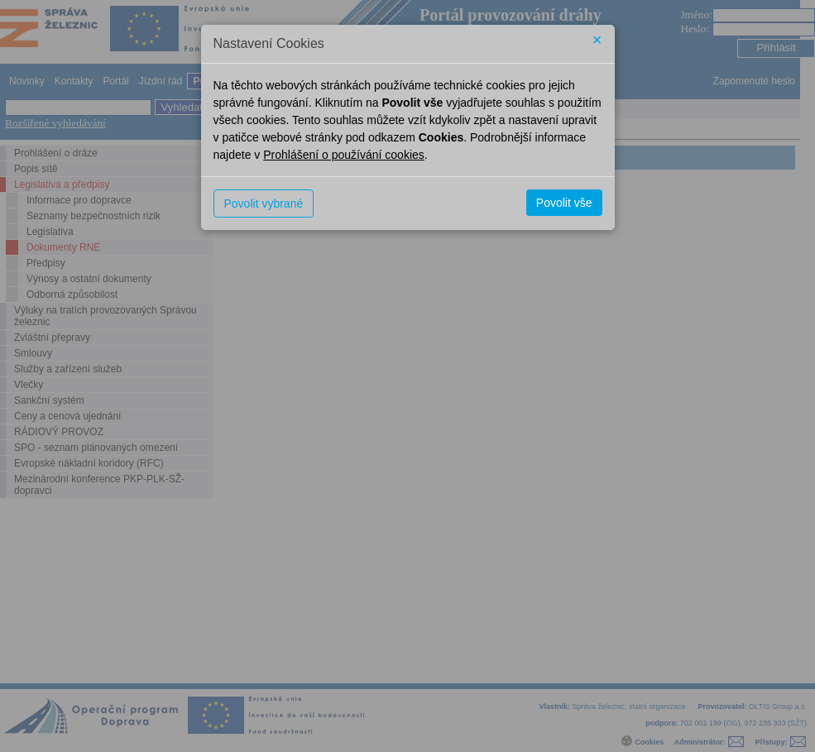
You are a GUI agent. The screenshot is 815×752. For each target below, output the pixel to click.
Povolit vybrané (264, 203)
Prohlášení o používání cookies (343, 154)
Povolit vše (564, 202)
